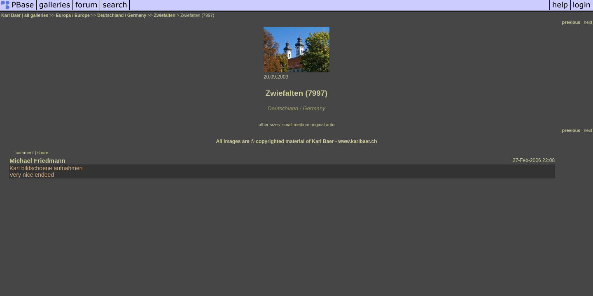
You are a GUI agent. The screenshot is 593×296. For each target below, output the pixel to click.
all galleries (36, 15)
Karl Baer (11, 15)
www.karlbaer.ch (357, 141)
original (318, 124)
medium (301, 124)
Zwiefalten (164, 15)
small (287, 124)
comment (25, 152)
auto (330, 124)
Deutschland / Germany (121, 15)
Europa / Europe (73, 15)
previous (571, 22)
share (43, 152)
